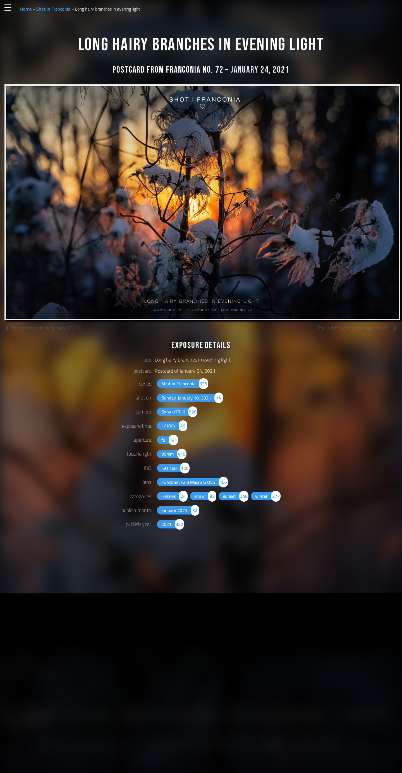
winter (267, 496)
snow (205, 496)
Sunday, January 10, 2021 (192, 398)
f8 (169, 440)
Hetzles (174, 496)
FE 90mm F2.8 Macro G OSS (194, 482)
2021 (172, 524)
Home (26, 9)
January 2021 (180, 510)
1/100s (174, 426)
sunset (235, 496)
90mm (173, 454)
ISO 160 (175, 468)
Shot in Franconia (53, 9)
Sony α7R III (179, 412)
